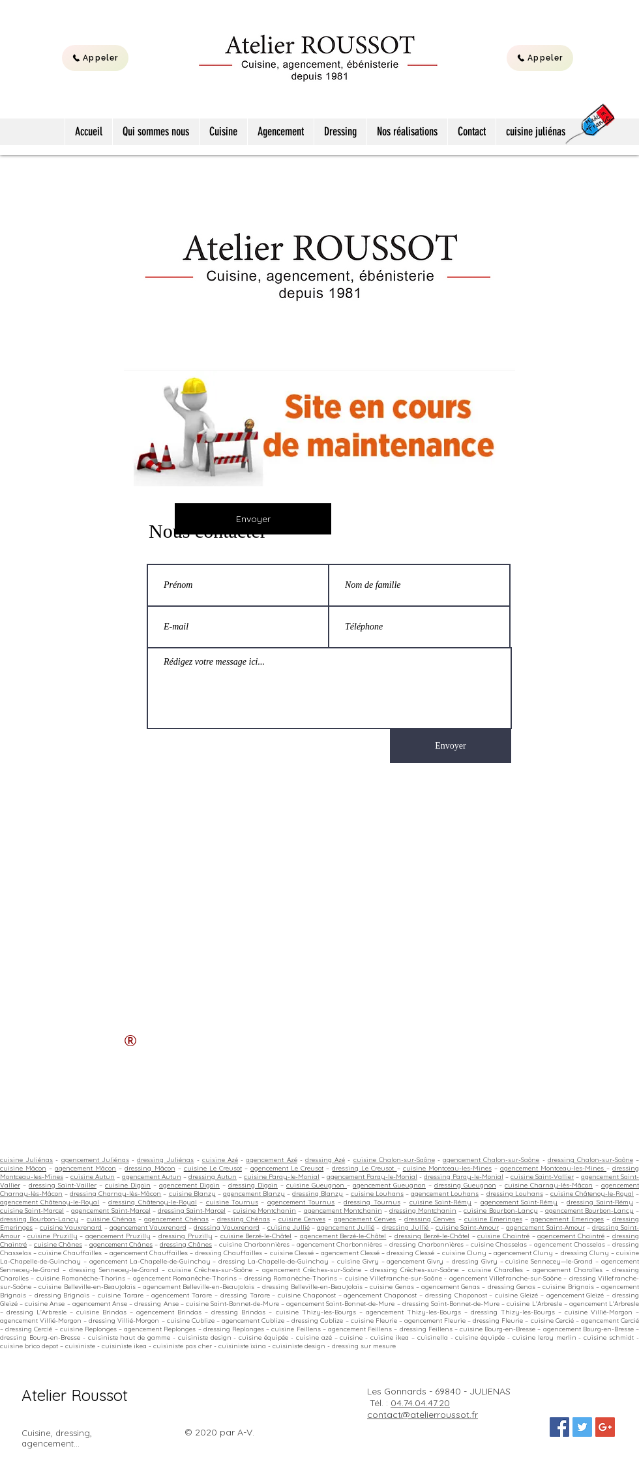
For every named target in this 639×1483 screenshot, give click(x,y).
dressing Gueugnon (465, 1185)
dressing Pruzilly (185, 1236)
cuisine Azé (220, 1160)
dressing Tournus (372, 1202)
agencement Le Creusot (286, 1168)
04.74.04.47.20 (420, 1403)
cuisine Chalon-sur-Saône (394, 1160)
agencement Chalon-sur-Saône (491, 1160)
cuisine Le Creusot (213, 1168)
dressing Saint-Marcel (192, 1210)
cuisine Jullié (288, 1227)
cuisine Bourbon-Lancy (500, 1210)
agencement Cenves (365, 1219)
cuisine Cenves (301, 1219)
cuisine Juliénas (26, 1160)
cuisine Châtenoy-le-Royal (592, 1193)
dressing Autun (212, 1176)
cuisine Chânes (58, 1244)
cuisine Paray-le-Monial (282, 1176)
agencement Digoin (189, 1185)
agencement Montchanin (343, 1210)
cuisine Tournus (232, 1202)
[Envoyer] (253, 518)
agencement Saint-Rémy (519, 1202)
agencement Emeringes (567, 1219)
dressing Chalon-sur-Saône (590, 1160)
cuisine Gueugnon (316, 1185)
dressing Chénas (243, 1219)
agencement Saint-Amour (545, 1227)
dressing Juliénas (165, 1160)
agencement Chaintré (570, 1236)
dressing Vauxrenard (227, 1227)
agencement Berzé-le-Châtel (343, 1236)
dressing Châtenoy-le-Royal (152, 1202)
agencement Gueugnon (389, 1185)
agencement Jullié (345, 1227)
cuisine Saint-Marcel (32, 1210)
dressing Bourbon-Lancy (39, 1219)
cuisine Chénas (111, 1219)
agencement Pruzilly (118, 1236)
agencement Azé (271, 1160)
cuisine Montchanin (264, 1210)
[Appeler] (95, 58)
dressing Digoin (253, 1185)
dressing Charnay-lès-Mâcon (115, 1193)
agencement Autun (151, 1176)
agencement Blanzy (254, 1193)
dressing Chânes (186, 1244)
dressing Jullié (406, 1227)
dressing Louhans (514, 1193)
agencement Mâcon (85, 1168)
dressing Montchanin (422, 1210)
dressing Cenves (429, 1219)
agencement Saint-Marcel (110, 1210)
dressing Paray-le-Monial (463, 1176)
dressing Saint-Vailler (63, 1185)
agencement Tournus (300, 1202)
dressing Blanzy (317, 1193)
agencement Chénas (176, 1219)
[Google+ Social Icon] (605, 1427)
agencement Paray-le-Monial (372, 1176)
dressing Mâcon (150, 1168)
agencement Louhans (445, 1193)
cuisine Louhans (377, 1193)
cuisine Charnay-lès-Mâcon (549, 1185)
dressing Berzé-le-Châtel (432, 1236)
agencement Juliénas (95, 1160)
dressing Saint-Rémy (599, 1202)
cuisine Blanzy (192, 1193)
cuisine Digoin (128, 1185)
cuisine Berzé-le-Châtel (256, 1236)
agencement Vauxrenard (148, 1227)
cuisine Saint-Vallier (542, 1176)
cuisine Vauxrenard (71, 1227)
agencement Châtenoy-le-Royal (49, 1202)
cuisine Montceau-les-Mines (447, 1168)
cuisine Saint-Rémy (440, 1202)
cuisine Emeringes (493, 1219)
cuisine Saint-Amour (467, 1227)
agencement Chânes (121, 1244)
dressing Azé (325, 1160)
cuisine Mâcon (23, 1168)
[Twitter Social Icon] (582, 1427)
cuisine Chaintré (503, 1236)
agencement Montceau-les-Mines (553, 1168)
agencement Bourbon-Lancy (589, 1210)
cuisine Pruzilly (52, 1236)
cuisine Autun (92, 1176)
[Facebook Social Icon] (559, 1427)
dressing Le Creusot (364, 1168)
